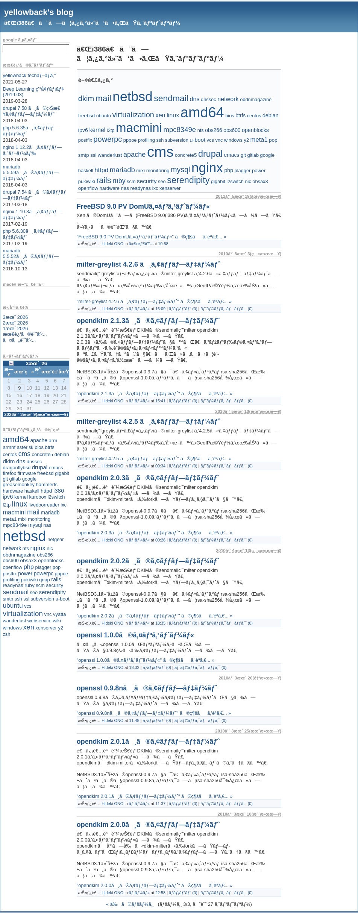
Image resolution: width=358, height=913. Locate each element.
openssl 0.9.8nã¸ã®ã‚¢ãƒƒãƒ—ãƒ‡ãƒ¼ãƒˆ (147, 688)
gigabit (62, 473)
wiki (57, 620)
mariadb (50, 513)
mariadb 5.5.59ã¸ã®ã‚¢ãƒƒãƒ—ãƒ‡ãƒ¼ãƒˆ (31, 172)
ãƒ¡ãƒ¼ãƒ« (139, 308)
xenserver (46, 628)
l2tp (7, 505)
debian (62, 454)
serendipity (52, 592)
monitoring (39, 519)
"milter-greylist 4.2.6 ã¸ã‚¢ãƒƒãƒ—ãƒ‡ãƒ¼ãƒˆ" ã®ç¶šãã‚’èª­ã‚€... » (154, 301)
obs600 (10, 560)
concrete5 (42, 454)
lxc (64, 505)
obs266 (45, 555)
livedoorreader (44, 505)
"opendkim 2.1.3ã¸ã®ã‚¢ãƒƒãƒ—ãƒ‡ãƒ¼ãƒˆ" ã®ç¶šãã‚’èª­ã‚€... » (155, 393)
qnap (44, 579)
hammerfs (47, 484)
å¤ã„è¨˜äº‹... (19, 340)
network (12, 548)
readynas (13, 585)
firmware (26, 473)
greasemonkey (19, 484)
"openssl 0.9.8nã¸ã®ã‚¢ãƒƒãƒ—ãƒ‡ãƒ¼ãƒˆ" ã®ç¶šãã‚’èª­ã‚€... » (154, 713)
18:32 (134, 667)
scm (40, 585)
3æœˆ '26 (36, 363)
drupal (39, 467)
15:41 (160, 401)
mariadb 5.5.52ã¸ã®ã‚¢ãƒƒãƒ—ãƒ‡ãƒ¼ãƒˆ (31, 256)
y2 (61, 628)
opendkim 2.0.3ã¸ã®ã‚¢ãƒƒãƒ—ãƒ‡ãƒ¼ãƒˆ (148, 478)
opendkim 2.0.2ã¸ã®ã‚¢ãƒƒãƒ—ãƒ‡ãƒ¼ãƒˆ (148, 561)
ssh (18, 599)
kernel (21, 497)
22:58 (160, 892)
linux (19, 504)
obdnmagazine (19, 555)
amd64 (16, 439)
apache (38, 440)
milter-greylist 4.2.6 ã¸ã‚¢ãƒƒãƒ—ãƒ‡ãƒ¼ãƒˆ (148, 264)
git (5, 479)
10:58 (163, 243)
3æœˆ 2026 (15, 317)
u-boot (63, 599)
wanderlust (14, 620)
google (29, 479)
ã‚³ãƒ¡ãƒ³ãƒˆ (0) (183, 308)
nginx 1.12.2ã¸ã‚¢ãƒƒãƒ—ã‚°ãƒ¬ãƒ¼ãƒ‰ (32, 150)
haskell (31, 491)
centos (10, 454)
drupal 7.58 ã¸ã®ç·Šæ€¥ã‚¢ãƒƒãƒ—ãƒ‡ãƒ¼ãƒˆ (31, 111)
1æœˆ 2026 (15, 328)
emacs (56, 467)
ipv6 (8, 497)
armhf (9, 447)
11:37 (160, 803)
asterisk (25, 447)
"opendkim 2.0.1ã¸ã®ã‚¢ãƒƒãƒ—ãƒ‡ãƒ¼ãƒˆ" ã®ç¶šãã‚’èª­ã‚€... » (155, 796)
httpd (46, 491)
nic (50, 548)
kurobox (37, 497)
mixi (22, 519)
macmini (14, 512)
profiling (11, 579)
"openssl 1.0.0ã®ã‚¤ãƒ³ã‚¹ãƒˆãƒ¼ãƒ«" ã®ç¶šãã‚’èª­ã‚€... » (145, 660)
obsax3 (28, 560)
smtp (8, 599)
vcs (27, 606)
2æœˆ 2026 (15, 323)
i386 (58, 490)
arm (53, 440)
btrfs (50, 447)
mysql (35, 525)
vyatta (59, 614)
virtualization (23, 613)
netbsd (24, 536)
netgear (55, 539)
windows (12, 628)
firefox (9, 473)
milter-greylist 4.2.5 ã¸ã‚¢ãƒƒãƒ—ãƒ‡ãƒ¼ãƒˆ (148, 421)
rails (56, 579)
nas (47, 525)
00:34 (160, 466)
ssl (26, 599)
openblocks (51, 560)
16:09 (160, 308)
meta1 (10, 519)
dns (20, 461)
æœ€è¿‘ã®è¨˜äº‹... (25, 334)
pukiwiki (29, 579)
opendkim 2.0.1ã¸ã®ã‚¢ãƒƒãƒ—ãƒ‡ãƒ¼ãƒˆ (148, 741)
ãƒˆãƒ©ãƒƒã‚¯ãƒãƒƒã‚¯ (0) (226, 308)
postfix (10, 573)
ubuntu (13, 605)
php (29, 566)
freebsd (45, 473)
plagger (43, 567)
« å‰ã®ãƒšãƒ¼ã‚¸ (130, 904)
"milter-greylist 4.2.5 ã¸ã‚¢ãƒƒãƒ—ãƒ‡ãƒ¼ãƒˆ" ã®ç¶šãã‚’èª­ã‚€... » (154, 458)
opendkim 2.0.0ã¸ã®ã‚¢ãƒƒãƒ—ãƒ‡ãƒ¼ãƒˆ (148, 824)
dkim (9, 461)
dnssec (34, 461)
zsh (6, 634)
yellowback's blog (38, 12)
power (25, 573)
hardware (13, 491)
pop (57, 567)
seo (34, 592)
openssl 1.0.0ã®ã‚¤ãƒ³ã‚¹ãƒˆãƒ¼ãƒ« (135, 635)
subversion (42, 599)
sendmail (16, 592)
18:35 (160, 623)
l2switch (56, 497)
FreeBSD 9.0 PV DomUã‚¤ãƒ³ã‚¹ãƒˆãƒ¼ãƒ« (143, 206)
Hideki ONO (112, 243)
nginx (37, 548)
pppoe (61, 573)
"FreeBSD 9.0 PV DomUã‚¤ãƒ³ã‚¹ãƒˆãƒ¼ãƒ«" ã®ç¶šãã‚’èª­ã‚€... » (151, 237)
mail (33, 512)
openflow (12, 567)
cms (24, 454)
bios (39, 447)
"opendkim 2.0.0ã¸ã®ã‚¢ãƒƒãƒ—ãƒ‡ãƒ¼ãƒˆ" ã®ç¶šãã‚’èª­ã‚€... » (155, 885)
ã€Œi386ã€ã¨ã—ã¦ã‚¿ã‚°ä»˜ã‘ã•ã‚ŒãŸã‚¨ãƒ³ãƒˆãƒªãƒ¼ (92, 23)
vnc (48, 614)
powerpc (43, 573)
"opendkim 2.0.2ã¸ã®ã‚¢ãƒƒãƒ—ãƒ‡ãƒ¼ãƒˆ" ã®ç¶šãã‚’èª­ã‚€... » (155, 616)
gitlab (15, 479)
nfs (26, 548)
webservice (39, 620)
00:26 (160, 540)
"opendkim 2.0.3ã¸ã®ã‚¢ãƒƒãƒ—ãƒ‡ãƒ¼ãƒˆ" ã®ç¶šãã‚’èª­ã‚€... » (155, 532)
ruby (29, 585)
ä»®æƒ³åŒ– (140, 243)
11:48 (134, 720)
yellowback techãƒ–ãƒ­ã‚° (29, 75)
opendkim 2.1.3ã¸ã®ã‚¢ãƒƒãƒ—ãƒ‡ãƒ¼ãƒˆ (148, 321)
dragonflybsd (16, 467)
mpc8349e (15, 525)
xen (28, 627)
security (54, 585)
